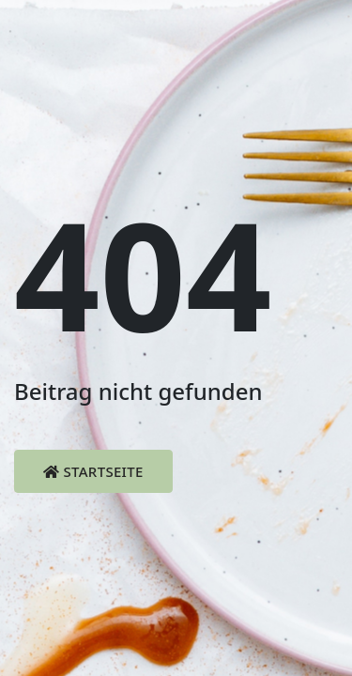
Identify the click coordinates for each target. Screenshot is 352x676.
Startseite (93, 471)
